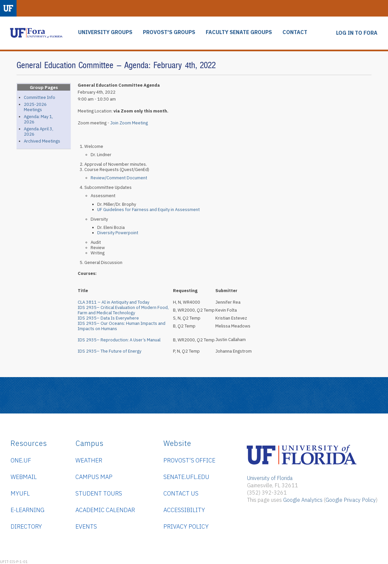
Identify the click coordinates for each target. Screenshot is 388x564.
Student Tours (98, 493)
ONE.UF (21, 460)
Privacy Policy (186, 526)
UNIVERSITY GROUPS (105, 32)
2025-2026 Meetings (35, 107)
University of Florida (270, 478)
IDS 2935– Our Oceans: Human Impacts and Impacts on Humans (121, 326)
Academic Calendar (105, 510)
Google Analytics (303, 500)
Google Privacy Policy (350, 500)
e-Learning (27, 510)
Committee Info (39, 97)
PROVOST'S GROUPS (169, 32)
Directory (26, 526)
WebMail (24, 477)
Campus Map (93, 477)
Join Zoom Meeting (129, 123)
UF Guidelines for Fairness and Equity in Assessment (148, 209)
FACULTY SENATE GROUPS (239, 32)
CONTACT (294, 32)
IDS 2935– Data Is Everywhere (108, 318)
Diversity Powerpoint (117, 233)
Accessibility (184, 510)
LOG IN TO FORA (356, 33)
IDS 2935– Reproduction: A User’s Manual (119, 340)
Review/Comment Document (119, 178)
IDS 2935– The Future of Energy (112, 351)
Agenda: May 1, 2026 (38, 119)
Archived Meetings (42, 141)
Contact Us (180, 493)
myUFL (20, 493)
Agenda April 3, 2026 (38, 131)
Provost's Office (189, 460)
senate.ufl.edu (186, 477)
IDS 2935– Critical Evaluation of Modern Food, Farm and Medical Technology (123, 310)
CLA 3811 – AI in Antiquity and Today (113, 302)
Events (86, 526)
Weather (88, 460)
